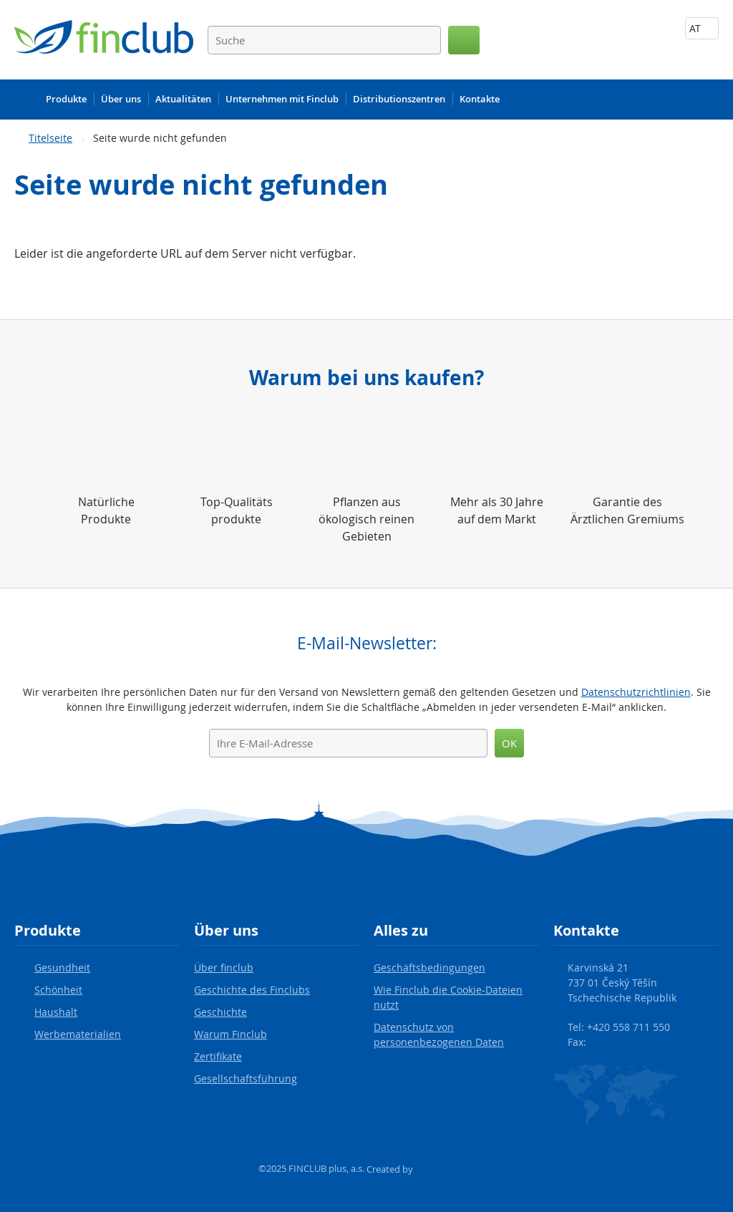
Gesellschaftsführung (245, 1078)
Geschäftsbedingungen (429, 967)
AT (701, 28)
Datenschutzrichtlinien (636, 692)
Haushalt (55, 1012)
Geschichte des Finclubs (252, 990)
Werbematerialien (77, 1034)
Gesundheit (62, 967)
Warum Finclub (230, 1034)
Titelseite (50, 138)
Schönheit (58, 990)
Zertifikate (218, 1056)
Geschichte (220, 1012)
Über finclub (223, 967)
